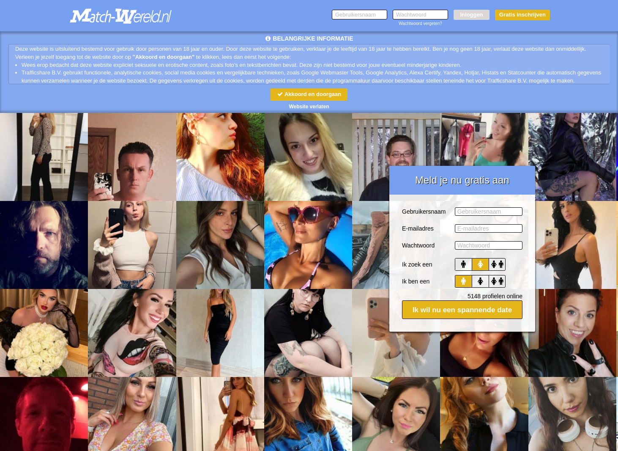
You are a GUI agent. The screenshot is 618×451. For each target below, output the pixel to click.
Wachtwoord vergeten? (420, 23)
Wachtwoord (418, 245)
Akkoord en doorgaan (309, 94)
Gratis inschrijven (522, 14)
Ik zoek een (417, 264)
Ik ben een (415, 281)
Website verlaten (309, 107)
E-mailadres (418, 228)
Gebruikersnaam (424, 211)
